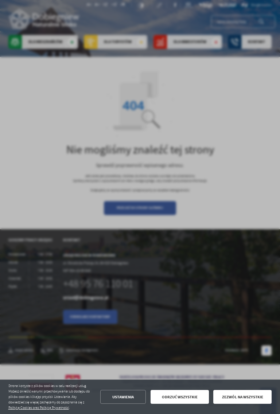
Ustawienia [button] (123, 397)
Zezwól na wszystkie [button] (242, 397)
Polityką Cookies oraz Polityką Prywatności (38, 408)
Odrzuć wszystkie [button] (180, 397)
